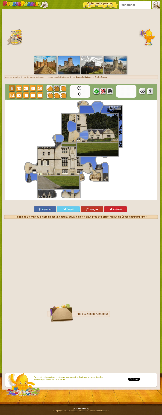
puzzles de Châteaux (95, 313)
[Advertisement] (81, 32)
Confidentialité (81, 408)
